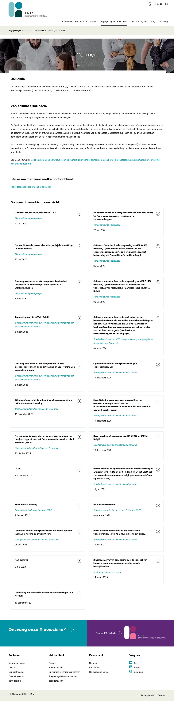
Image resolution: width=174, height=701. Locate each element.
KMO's (12, 667)
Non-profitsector (16, 672)
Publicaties (94, 667)
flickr (136, 663)
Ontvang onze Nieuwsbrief (37, 629)
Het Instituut (81, 21)
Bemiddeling (15, 681)
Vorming (163, 21)
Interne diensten (56, 667)
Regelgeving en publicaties (114, 21)
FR (166, 4)
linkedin (137, 667)
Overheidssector (16, 676)
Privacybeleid (147, 695)
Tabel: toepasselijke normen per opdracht (31, 187)
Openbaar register (138, 21)
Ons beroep (66, 21)
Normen (93, 663)
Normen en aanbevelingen (46, 30)
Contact (52, 663)
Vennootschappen (17, 663)
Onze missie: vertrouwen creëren (64, 672)
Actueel (93, 21)
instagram (139, 672)
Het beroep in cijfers (98, 672)
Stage (153, 21)
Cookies (162, 695)
